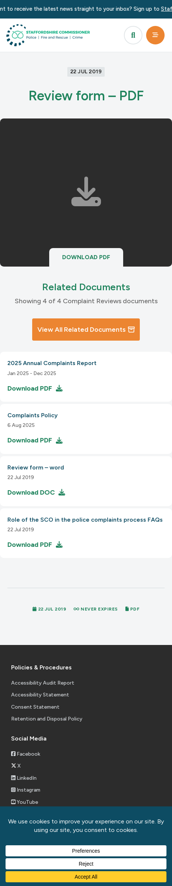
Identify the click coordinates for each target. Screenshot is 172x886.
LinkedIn (24, 778)
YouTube (24, 802)
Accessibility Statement (40, 695)
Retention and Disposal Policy (46, 719)
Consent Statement (35, 707)
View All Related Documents (86, 329)
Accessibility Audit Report (42, 683)
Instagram (25, 790)
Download (86, 257)
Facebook (25, 754)
